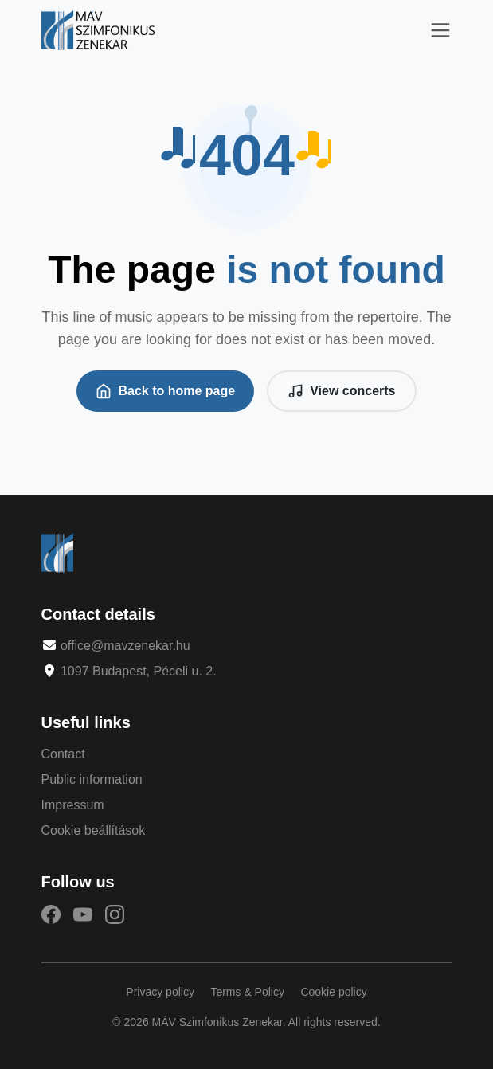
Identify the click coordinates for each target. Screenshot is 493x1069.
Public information (92, 779)
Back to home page (165, 391)
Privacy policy (160, 991)
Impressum (72, 805)
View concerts (341, 391)
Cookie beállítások (93, 830)
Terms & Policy (247, 991)
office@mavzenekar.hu (125, 645)
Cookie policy (333, 991)
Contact (63, 754)
